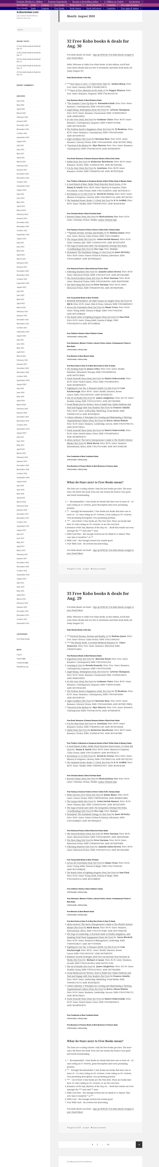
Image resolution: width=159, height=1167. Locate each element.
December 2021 (23, 319)
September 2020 (23, 380)
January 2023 (22, 267)
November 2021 (23, 324)
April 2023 (21, 255)
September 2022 (23, 283)
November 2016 (23, 566)
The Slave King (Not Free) (79, 284)
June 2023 (20, 247)
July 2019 (20, 437)
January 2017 (22, 558)
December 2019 (23, 417)
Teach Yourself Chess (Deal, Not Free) (84, 378)
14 (109, 1143)
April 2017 (21, 546)
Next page (139, 1144)
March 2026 (21, 113)
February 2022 (22, 311)
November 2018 (23, 469)
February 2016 (22, 603)
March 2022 (21, 307)
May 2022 (20, 299)
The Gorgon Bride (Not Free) (80, 239)
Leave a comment (99, 569)
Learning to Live (74, 665)
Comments (22, 663)
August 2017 (21, 530)
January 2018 (22, 510)
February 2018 (22, 506)
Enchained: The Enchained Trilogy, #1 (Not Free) (89, 252)
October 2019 (22, 425)
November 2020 (23, 372)
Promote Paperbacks (57, 1)
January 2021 (22, 364)
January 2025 (22, 170)
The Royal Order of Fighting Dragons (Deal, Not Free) (91, 317)
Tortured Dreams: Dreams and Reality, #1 (89, 636)
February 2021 (22, 360)
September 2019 (23, 429)
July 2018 (20, 485)
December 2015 (23, 611)
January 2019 (22, 461)
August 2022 (21, 287)
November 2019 (23, 421)
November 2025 (23, 129)
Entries (21, 659)
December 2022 (23, 271)
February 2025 (22, 166)
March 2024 (21, 210)
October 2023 (22, 230)
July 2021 (20, 340)
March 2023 (21, 259)
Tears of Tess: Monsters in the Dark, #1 (88, 90)
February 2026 (22, 117)
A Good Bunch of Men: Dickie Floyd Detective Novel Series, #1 (95, 184)
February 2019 (22, 457)
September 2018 (23, 477)
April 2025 (21, 158)
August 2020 (21, 384)
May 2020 (20, 396)
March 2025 (21, 162)
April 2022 (21, 303)
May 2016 (20, 591)
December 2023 (23, 222)
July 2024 (20, 194)
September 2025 (23, 137)
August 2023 (21, 238)
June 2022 (20, 295)
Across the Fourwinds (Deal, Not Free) (84, 307)
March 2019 (21, 453)
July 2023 (20, 243)
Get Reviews (134, 1)
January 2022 (22, 315)
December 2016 (23, 562)
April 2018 (21, 498)
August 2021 (21, 336)
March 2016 (21, 599)
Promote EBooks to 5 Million (30, 1)
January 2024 (22, 218)
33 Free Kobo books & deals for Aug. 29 (98, 596)
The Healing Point (75, 369)
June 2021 (20, 344)
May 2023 (20, 251)
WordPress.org (22, 667)
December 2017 (23, 514)
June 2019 (20, 441)
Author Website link (107, 220)
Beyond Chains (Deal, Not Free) (81, 216)
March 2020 (21, 405)
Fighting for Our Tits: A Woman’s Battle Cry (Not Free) (92, 388)
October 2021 (22, 328)
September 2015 (23, 623)
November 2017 (23, 518)
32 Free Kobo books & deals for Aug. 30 (98, 43)
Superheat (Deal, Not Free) (79, 659)
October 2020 (22, 376)
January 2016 (22, 607)
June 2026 (20, 101)
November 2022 (23, 275)
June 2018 (20, 490)
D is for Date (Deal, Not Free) (80, 168)
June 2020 (20, 392)
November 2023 (23, 226)
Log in (19, 654)
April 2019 (21, 449)
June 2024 (20, 198)
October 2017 (22, 522)
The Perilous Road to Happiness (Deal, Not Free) (89, 129)
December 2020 (23, 368)
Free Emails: (22, 8)
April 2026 (21, 109)
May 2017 (20, 542)
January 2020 (22, 413)
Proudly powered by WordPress (79, 1162)
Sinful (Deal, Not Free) (77, 161)
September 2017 (23, 526)
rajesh (86, 569)
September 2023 (23, 234)
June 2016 (20, 587)
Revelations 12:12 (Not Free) (80, 194)
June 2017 (20, 538)
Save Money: (22, 5)
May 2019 (20, 445)
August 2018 (21, 481)
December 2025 (23, 125)
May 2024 (20, 202)
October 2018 (22, 473)
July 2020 (20, 388)
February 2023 (22, 263)
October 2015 (22, 619)
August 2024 (21, 190)
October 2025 (22, 133)
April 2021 (21, 352)
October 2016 (22, 571)
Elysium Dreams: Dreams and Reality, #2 (88, 233)
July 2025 (20, 145)
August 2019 (21, 433)
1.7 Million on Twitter (114, 1)
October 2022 (22, 279)
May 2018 (20, 494)
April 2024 (21, 206)
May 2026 (20, 105)
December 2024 (23, 174)
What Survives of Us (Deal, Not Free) (84, 795)
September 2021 (23, 332)
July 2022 (20, 291)
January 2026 (22, 121)
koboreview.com (28, 12)
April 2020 (21, 400)
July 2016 (20, 583)
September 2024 (23, 186)
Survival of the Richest (78, 145)
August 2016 (21, 579)
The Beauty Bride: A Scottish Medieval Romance (93, 642)
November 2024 (23, 178)
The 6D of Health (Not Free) (79, 398)
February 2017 (22, 554)
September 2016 (23, 575)
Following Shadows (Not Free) (81, 271)
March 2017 (21, 550)
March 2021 (21, 356)
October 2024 (22, 182)
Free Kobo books (23, 639)
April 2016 (21, 595)
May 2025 (20, 153)
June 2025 (20, 149)
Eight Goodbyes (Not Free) (79, 139)
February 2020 (22, 409)
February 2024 (22, 214)
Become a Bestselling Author (85, 1)
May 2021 (20, 348)
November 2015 (23, 615)
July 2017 (20, 534)
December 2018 (23, 465)
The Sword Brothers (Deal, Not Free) (83, 278)
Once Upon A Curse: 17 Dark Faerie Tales (88, 84)
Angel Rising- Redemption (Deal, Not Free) (86, 110)
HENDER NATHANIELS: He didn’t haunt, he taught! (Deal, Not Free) (98, 301)
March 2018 (21, 502)
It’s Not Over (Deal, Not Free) (80, 119)
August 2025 (21, 141)
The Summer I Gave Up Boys (81, 103)
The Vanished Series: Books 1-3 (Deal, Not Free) (89, 200)
